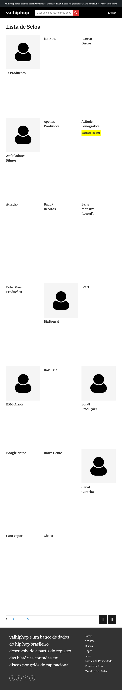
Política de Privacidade (98, 661)
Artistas (90, 641)
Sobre (88, 636)
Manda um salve (109, 3)
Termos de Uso (94, 666)
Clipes (88, 651)
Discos (89, 646)
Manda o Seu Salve (96, 671)
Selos (88, 656)
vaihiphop (17, 12)
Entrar (112, 12)
